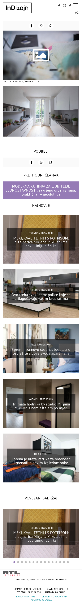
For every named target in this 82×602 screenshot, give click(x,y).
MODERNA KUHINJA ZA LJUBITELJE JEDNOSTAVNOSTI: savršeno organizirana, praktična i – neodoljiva (41, 190)
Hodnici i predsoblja (41, 399)
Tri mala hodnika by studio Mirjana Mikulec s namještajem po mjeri (41, 406)
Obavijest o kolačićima (54, 596)
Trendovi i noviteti (41, 233)
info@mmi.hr (61, 588)
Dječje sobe (41, 454)
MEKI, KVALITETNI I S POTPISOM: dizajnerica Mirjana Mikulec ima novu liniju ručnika (41, 241)
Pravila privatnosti (26, 596)
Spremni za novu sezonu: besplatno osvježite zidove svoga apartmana (41, 351)
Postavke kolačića (41, 599)
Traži (76, 12)
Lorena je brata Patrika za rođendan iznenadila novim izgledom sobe (41, 460)
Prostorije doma (41, 344)
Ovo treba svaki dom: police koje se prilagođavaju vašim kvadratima (41, 296)
